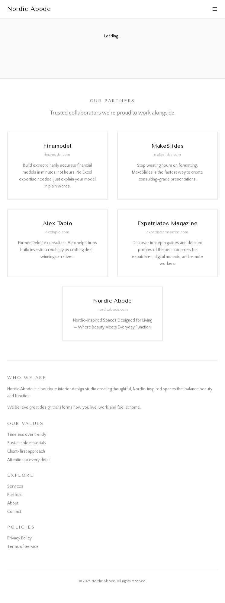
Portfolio (15, 494)
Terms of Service (23, 546)
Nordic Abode (29, 8)
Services (15, 486)
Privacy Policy (19, 538)
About (12, 503)
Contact (14, 511)
